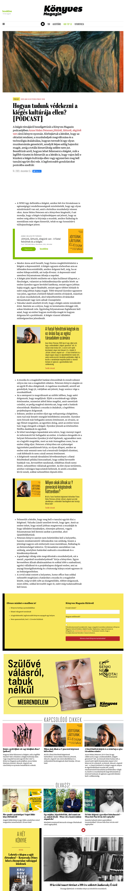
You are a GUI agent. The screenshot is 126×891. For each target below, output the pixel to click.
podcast (39, 99)
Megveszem (28, 249)
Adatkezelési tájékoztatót (83, 631)
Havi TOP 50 (68, 24)
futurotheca (80, 24)
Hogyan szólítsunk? (73, 616)
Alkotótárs (57, 24)
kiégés (22, 99)
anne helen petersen (30, 99)
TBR (49, 24)
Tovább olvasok (50, 368)
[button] (4, 24)
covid (43, 99)
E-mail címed (71, 608)
